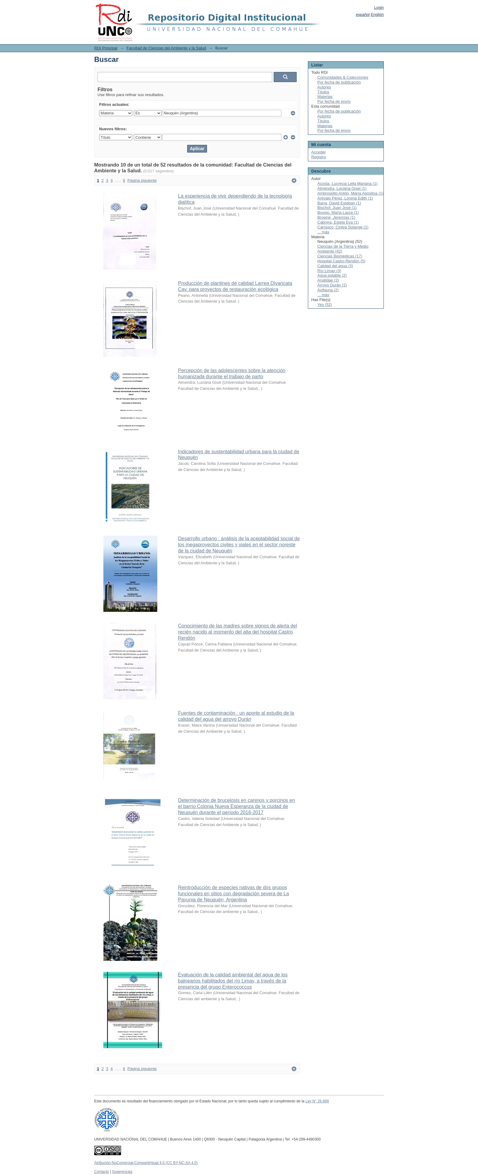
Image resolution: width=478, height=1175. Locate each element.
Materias (325, 96)
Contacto (101, 1172)
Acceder (318, 152)
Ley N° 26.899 (317, 1101)
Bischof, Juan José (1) (337, 207)
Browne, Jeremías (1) (336, 217)
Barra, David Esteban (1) (339, 203)
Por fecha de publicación (339, 82)
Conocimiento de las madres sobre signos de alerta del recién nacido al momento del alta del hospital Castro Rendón (237, 632)
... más (323, 232)
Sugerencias (122, 1172)
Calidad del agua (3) (335, 266)
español (363, 14)
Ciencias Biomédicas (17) (339, 256)
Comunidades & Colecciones (342, 77)
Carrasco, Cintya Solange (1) (343, 227)
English (377, 14)
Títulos (323, 92)
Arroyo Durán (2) (332, 285)
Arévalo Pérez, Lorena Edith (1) (345, 198)
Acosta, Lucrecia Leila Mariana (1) (347, 183)
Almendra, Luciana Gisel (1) (341, 188)
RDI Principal (105, 48)
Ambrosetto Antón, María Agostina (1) (350, 193)
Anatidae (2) (328, 280)
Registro (318, 157)
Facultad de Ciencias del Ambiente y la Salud (166, 48)
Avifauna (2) (328, 290)
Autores (324, 87)
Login (379, 7)
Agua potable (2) (332, 275)
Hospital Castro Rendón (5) (341, 261)
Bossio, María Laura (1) (338, 212)
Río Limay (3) (329, 270)
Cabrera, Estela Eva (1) (338, 222)
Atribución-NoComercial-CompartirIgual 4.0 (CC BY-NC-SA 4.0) (146, 1163)
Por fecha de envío (334, 101)
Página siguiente (142, 180)
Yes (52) (324, 304)
